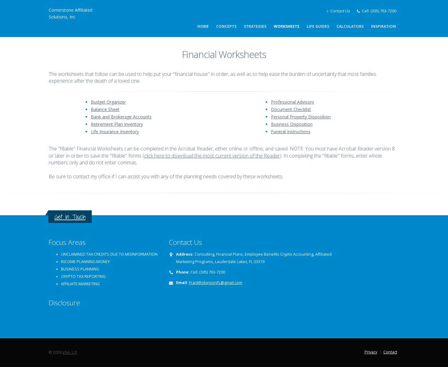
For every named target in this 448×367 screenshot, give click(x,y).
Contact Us (338, 11)
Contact (390, 352)
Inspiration (383, 26)
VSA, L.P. (70, 352)
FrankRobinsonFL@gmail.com (215, 282)
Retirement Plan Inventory (117, 124)
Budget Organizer (108, 102)
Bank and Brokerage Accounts (121, 117)
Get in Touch (70, 217)
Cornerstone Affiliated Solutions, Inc (70, 13)
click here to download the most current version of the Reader (212, 155)
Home (203, 26)
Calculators (350, 26)
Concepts (226, 26)
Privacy (371, 352)
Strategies (255, 26)
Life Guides (318, 26)
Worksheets (286, 26)
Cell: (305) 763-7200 (379, 11)
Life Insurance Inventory (115, 131)
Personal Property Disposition (301, 117)
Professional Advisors (292, 102)
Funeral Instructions (290, 131)
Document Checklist (291, 109)
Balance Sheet (105, 109)
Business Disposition (292, 124)
